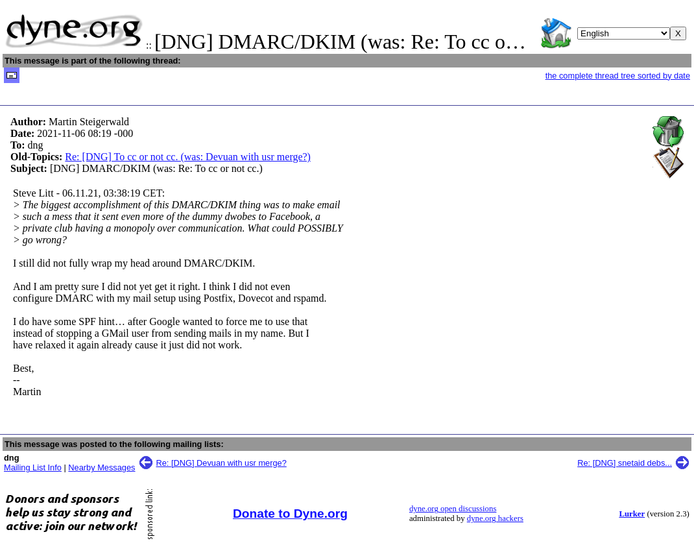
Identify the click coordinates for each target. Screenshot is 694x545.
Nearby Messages (101, 467)
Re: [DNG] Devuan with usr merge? (221, 463)
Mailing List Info (33, 467)
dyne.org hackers (495, 518)
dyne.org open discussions (452, 508)
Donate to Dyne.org (290, 513)
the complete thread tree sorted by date (617, 75)
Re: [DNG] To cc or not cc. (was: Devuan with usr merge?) (188, 156)
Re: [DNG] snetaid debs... (624, 463)
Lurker (632, 513)
